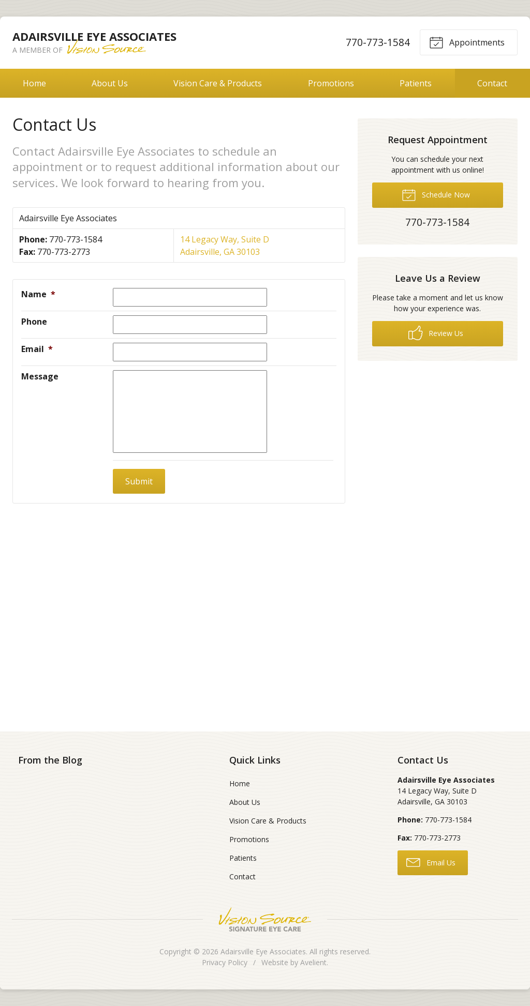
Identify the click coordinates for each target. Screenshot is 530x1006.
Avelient (313, 962)
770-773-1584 (378, 42)
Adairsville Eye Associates (263, 951)
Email (37, 349)
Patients (416, 83)
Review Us (435, 333)
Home (34, 83)
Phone (34, 321)
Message (39, 376)
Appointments (467, 42)
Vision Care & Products (217, 83)
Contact (492, 83)
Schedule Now (436, 194)
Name (38, 294)
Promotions (331, 83)
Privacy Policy (224, 962)
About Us (110, 83)
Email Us (430, 862)
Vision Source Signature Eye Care (265, 919)
